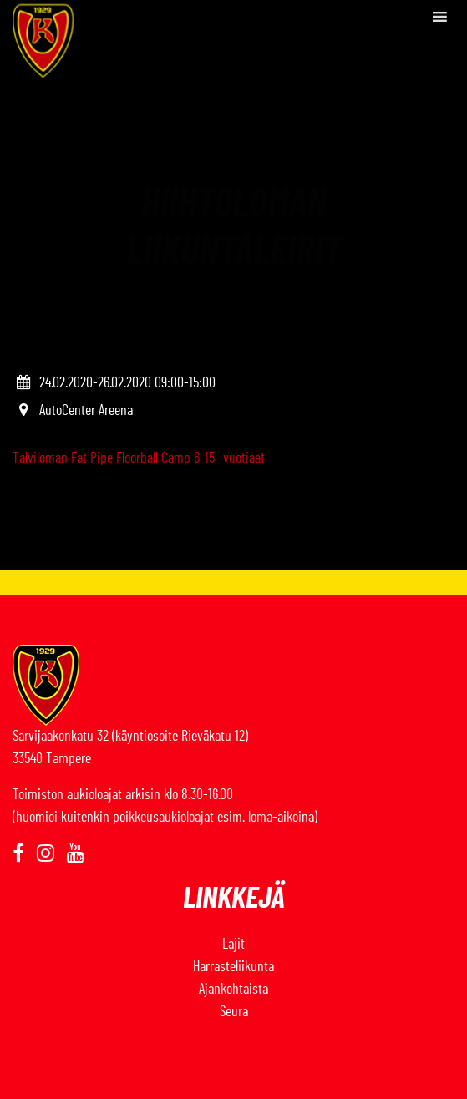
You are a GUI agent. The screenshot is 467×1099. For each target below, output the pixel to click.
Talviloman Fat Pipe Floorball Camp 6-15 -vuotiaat (139, 458)
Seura (234, 1012)
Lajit (233, 944)
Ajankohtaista (233, 989)
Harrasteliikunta (233, 967)
